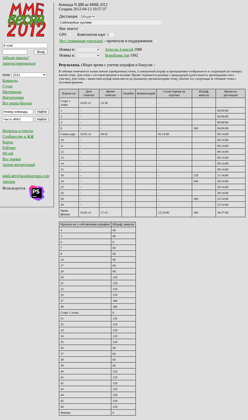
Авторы (8, 181)
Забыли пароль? (15, 58)
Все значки (11, 159)
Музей (7, 153)
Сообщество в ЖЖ (18, 136)
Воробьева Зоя (117, 55)
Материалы (12, 92)
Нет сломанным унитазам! (81, 41)
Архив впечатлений (18, 165)
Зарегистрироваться (18, 63)
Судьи (7, 86)
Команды (10, 80)
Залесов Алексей (119, 49)
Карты (7, 142)
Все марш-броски (17, 103)
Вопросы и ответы (17, 131)
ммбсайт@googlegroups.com (25, 176)
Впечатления (13, 97)
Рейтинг (9, 148)
